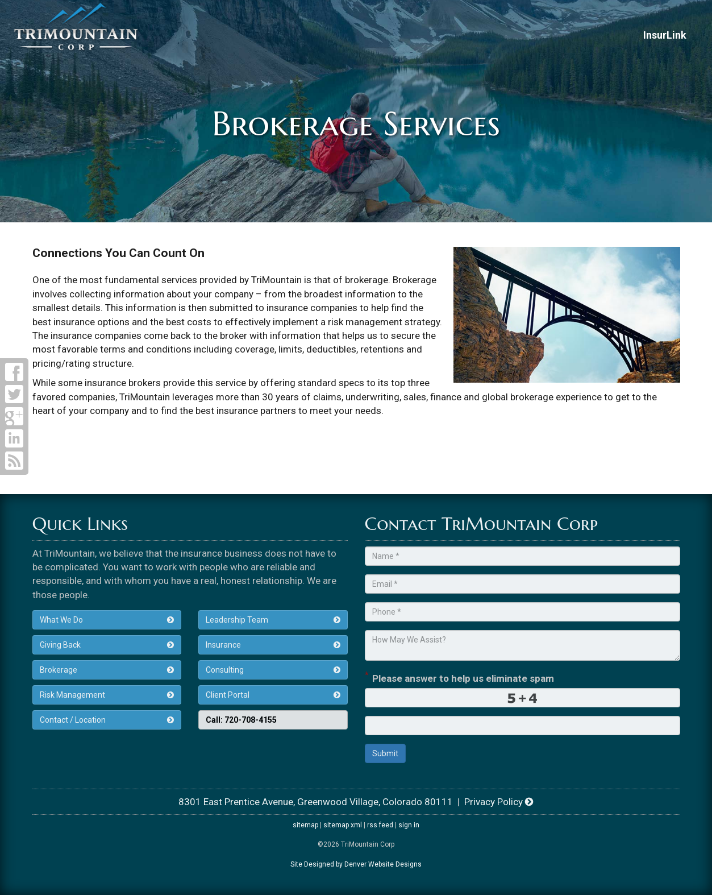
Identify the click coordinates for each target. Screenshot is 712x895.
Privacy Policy (499, 801)
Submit (385, 753)
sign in (408, 825)
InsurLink (664, 35)
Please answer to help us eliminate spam (459, 677)
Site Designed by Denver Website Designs (356, 864)
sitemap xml (342, 825)
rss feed (380, 825)
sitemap (305, 825)
